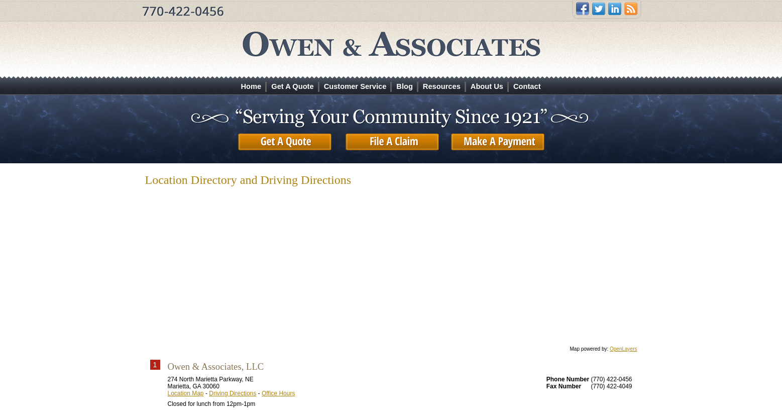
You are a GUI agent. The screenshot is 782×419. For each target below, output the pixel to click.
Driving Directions (232, 393)
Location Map (186, 393)
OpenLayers (623, 349)
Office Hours (278, 393)
